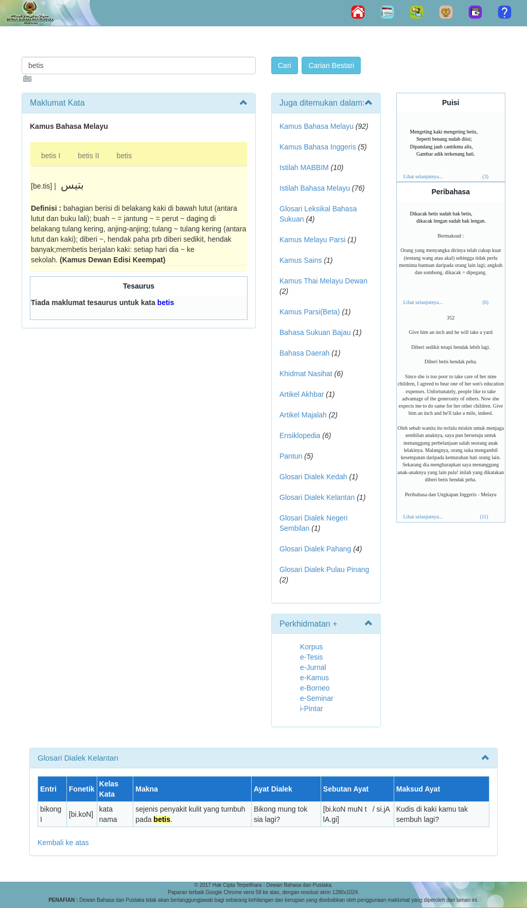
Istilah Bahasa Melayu (314, 188)
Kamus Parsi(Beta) (309, 312)
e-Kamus (314, 678)
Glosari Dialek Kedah (313, 477)
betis (124, 156)
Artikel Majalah (303, 415)
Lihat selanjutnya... (423, 176)
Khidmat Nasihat (305, 373)
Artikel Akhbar (301, 394)
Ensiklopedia (299, 435)
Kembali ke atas (63, 842)
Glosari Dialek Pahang (315, 549)
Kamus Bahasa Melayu (317, 126)
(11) (484, 516)
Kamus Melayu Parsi (312, 240)
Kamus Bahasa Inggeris (317, 147)
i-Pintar (311, 708)
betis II (88, 156)
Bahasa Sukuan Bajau (315, 332)
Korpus (311, 647)
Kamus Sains (300, 260)
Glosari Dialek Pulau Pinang (324, 569)
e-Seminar (316, 698)
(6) (485, 302)
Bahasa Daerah (304, 353)
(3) (485, 176)
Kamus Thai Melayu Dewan (323, 281)
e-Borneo (315, 688)
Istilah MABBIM (304, 167)
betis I (50, 156)
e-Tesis (311, 657)
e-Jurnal (313, 667)
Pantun (290, 456)
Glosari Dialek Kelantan (317, 497)
